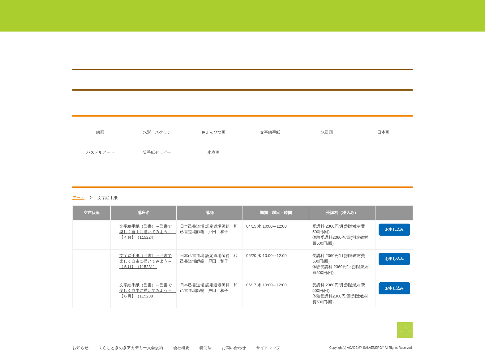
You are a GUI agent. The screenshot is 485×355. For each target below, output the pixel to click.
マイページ (221, 5)
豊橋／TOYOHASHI (129, 53)
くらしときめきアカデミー (100, 15)
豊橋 (259, 5)
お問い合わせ (234, 347)
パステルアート (100, 152)
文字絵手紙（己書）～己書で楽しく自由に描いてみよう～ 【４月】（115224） (146, 232)
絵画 (100, 132)
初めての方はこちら (258, 21)
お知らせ (383, 53)
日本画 (383, 132)
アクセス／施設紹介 (338, 53)
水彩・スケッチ (157, 132)
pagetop (405, 330)
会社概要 (181, 347)
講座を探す (291, 53)
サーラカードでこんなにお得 (326, 21)
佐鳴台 (370, 5)
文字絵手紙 (270, 132)
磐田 (400, 5)
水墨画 (327, 132)
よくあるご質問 (389, 21)
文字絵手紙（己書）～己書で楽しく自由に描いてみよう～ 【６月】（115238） (146, 290)
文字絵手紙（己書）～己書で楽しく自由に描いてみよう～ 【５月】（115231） (146, 261)
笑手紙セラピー (157, 152)
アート (78, 197)
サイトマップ (268, 347)
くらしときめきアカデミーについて (185, 21)
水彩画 (214, 152)
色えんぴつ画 (213, 132)
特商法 (206, 347)
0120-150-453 (226, 53)
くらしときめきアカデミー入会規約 (131, 347)
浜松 (341, 5)
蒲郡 (287, 5)
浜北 (314, 5)
